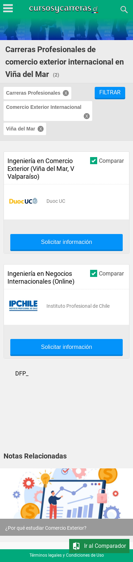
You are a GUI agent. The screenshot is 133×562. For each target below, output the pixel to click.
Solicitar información (66, 242)
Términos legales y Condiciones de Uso (66, 555)
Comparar (107, 160)
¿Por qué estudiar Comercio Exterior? (46, 528)
